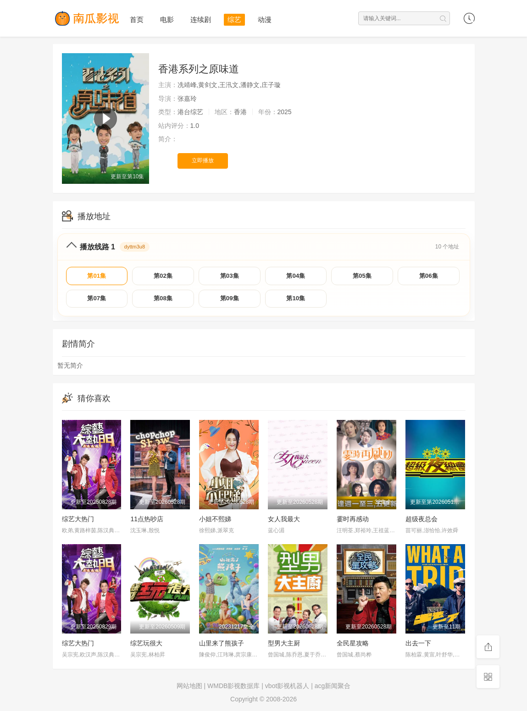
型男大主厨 (284, 645)
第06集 (428, 276)
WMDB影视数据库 (233, 688)
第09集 (229, 300)
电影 (167, 19)
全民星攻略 (353, 645)
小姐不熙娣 (215, 521)
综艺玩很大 (146, 645)
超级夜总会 (421, 521)
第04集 (296, 276)
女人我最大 (284, 521)
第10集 (296, 300)
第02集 (163, 276)
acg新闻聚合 (333, 688)
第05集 (362, 276)
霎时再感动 (353, 521)
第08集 (163, 300)
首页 (137, 19)
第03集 (229, 276)
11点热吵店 (146, 521)
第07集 (97, 300)
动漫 (265, 19)
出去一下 (418, 645)
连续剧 (200, 19)
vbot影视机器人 (287, 688)
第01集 (97, 276)
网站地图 (189, 688)
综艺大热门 (78, 521)
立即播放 (203, 160)
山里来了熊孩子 (221, 645)
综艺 (234, 19)
